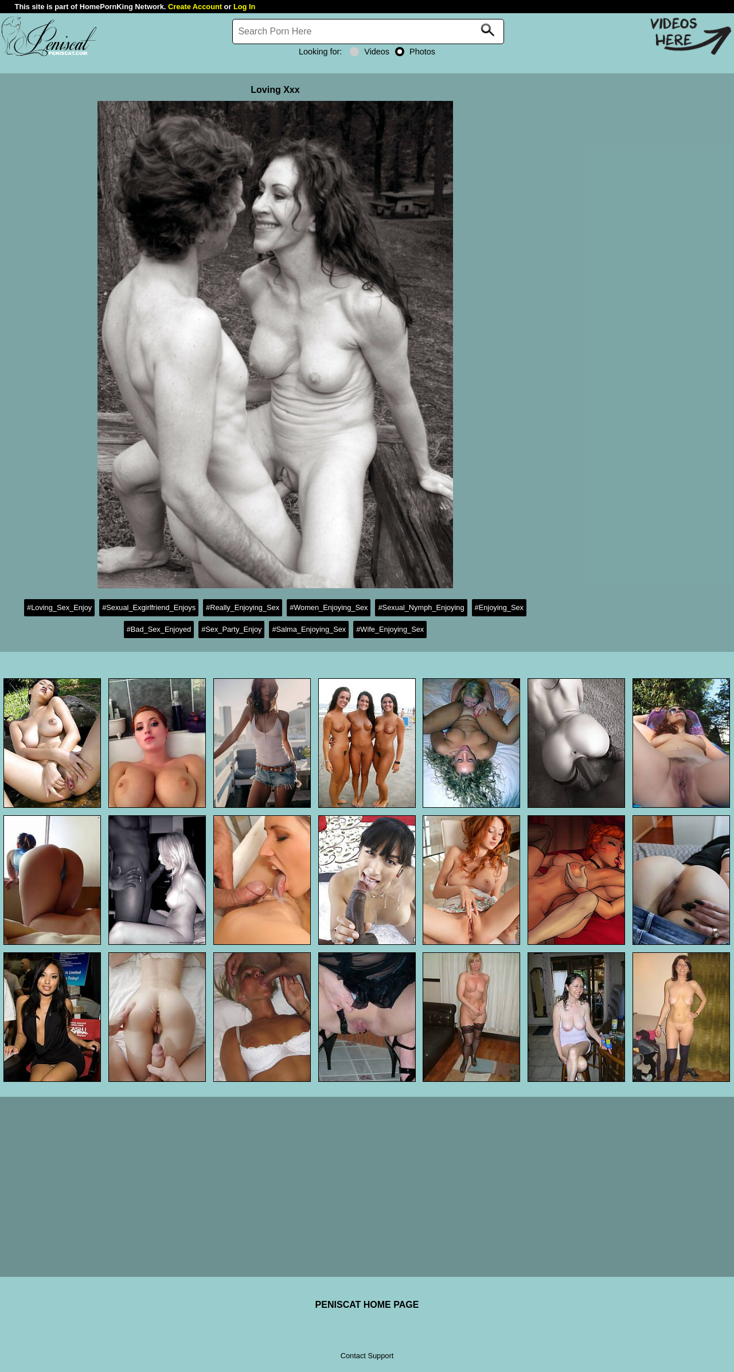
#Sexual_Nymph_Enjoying (421, 607)
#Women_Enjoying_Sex (329, 607)
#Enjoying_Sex (499, 607)
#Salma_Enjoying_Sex (309, 629)
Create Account (195, 6)
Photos (415, 51)
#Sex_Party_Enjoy (231, 629)
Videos (369, 51)
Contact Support (367, 1355)
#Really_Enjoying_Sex (242, 607)
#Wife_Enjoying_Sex (390, 629)
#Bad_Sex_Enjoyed (159, 629)
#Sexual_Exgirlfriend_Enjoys (149, 607)
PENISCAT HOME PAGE (367, 1305)
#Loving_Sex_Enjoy (59, 607)
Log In (244, 6)
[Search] (368, 31)
